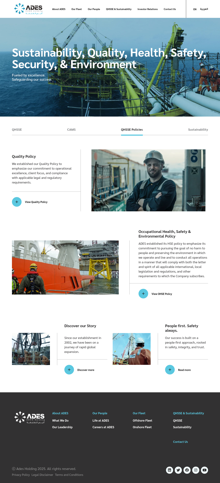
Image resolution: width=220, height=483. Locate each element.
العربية (204, 9)
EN (194, 9)
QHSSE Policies (132, 129)
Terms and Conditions (69, 475)
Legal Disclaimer (42, 475)
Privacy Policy (21, 475)
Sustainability (198, 129)
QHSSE (17, 129)
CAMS (71, 129)
